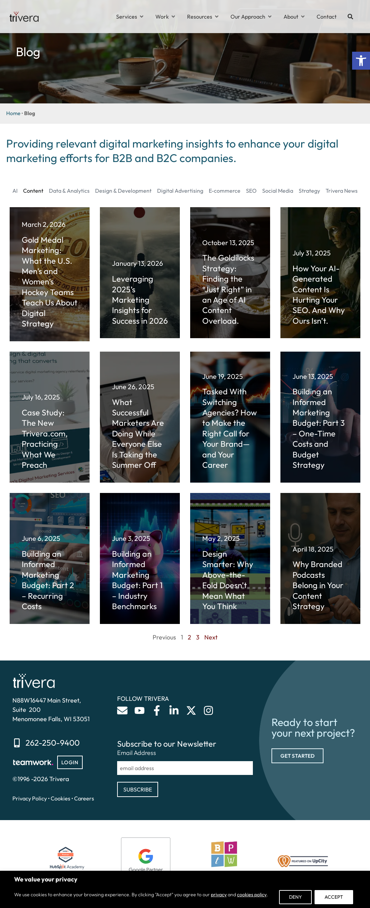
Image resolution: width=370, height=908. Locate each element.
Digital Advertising (180, 190)
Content (33, 190)
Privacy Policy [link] (29, 798)
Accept (334, 897)
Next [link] (211, 637)
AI (15, 190)
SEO (251, 190)
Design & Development (123, 190)
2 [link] (189, 637)
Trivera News (342, 190)
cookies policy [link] (252, 894)
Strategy (309, 190)
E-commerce (224, 190)
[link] (361, 61)
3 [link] (197, 637)
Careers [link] (84, 798)
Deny (295, 897)
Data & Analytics (69, 190)
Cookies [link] (60, 798)
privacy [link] (219, 894)
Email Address (136, 753)
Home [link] (13, 113)
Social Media (277, 190)
